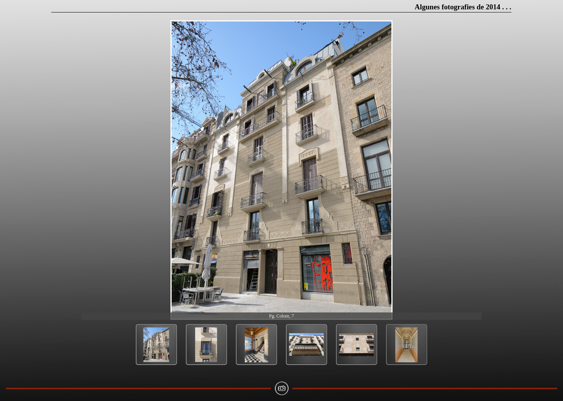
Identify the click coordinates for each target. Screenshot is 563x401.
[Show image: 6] (407, 345)
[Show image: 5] (357, 345)
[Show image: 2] (206, 345)
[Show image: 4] (307, 345)
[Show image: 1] (156, 345)
